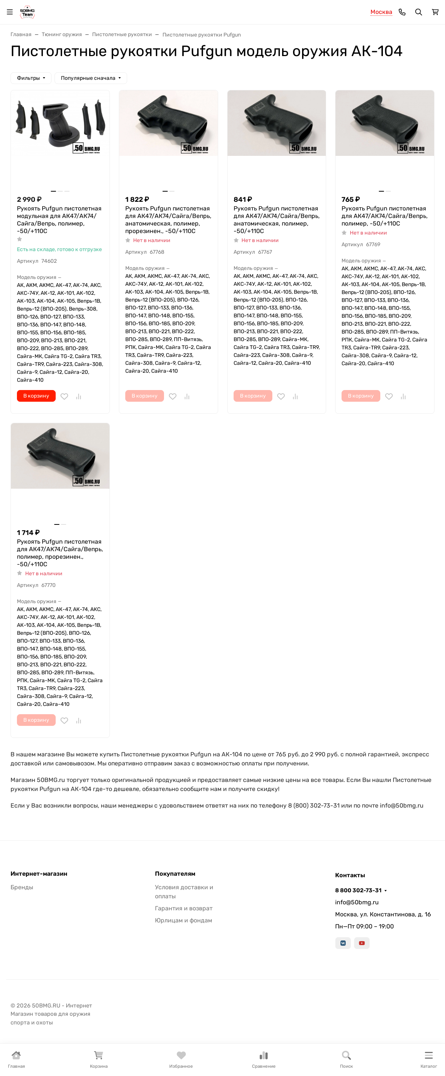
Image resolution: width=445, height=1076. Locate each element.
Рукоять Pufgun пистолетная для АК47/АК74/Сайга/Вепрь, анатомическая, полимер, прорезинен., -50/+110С (168, 220)
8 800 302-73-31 (358, 890)
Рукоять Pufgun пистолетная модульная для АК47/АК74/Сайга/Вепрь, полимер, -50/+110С (59, 220)
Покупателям (175, 874)
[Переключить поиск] (418, 12)
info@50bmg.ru (357, 902)
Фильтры (28, 78)
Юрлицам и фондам (183, 920)
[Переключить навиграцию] (10, 12)
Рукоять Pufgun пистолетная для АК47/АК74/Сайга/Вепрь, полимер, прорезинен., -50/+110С (60, 553)
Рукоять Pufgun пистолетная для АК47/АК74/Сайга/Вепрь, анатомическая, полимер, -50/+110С (277, 220)
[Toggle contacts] (402, 12)
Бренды (22, 887)
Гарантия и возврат (184, 908)
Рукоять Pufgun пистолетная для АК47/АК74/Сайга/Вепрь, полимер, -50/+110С (385, 216)
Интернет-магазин (39, 874)
